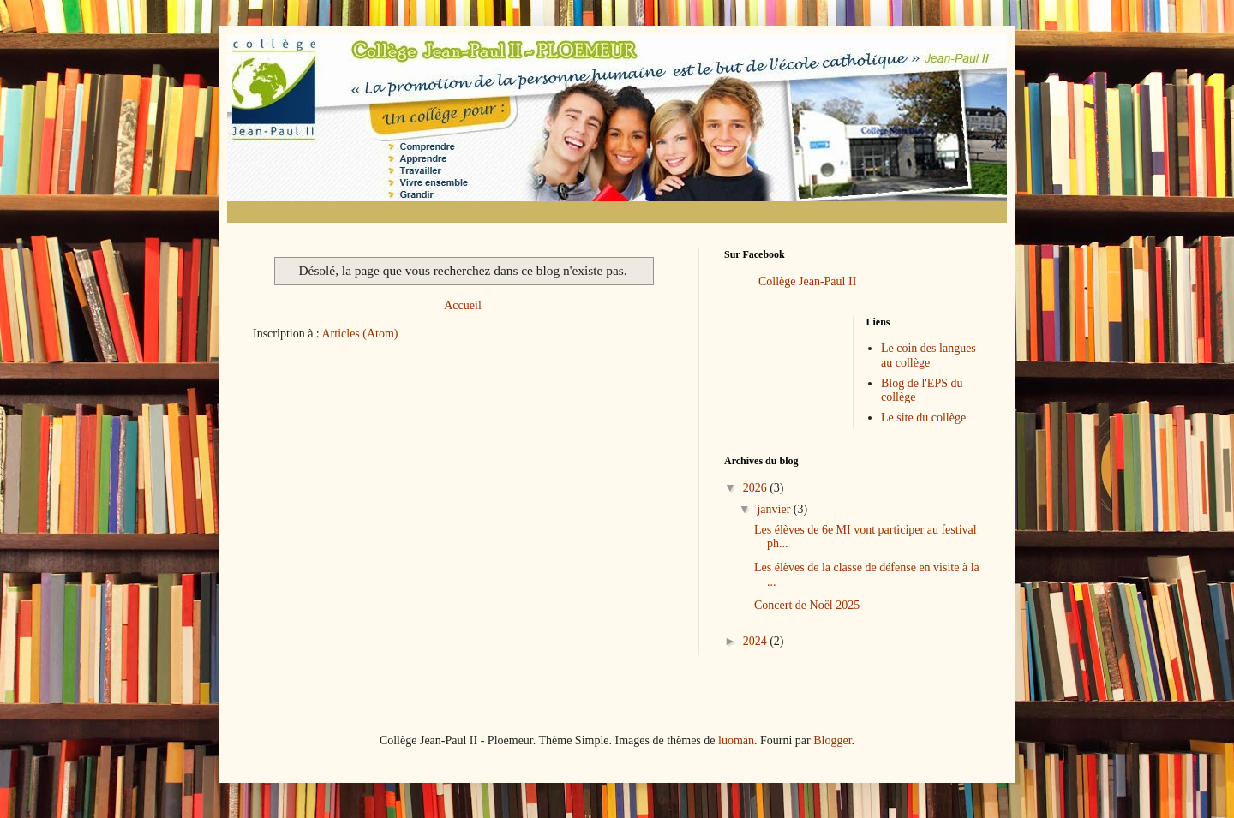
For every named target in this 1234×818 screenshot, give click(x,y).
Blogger (832, 740)
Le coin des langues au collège (928, 355)
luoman (736, 740)
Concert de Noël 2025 (807, 605)
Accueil (463, 305)
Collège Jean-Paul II (807, 281)
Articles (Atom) (360, 333)
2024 (756, 641)
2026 (756, 487)
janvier (775, 509)
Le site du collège (923, 417)
